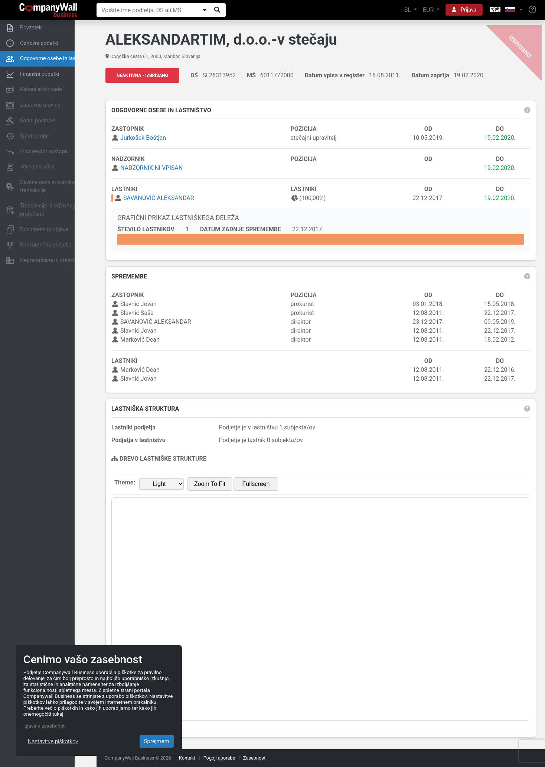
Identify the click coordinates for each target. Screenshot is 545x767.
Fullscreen (258, 484)
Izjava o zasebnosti (44, 726)
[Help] (532, 10)
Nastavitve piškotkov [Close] (53, 741)
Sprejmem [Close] (156, 741)
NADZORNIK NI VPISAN (154, 168)
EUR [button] (429, 9)
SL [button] (408, 9)
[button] (506, 10)
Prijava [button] (464, 10)
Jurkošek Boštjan (145, 138)
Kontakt (187, 758)
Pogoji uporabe (219, 758)
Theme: (127, 483)
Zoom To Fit (212, 484)
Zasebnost (254, 758)
